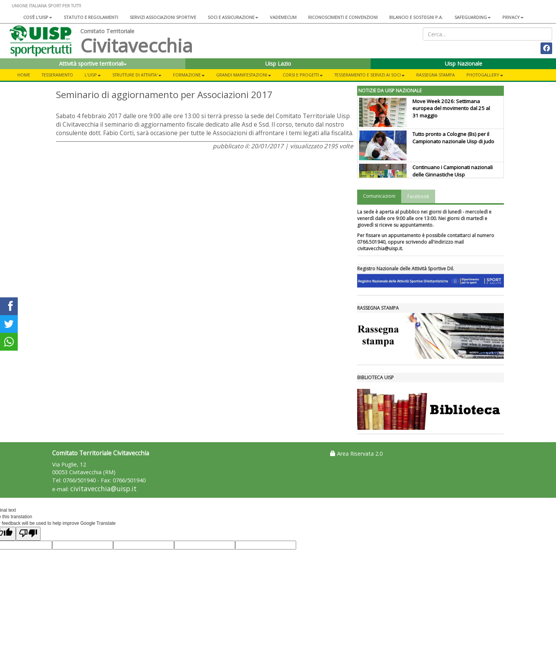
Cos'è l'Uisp (37, 17)
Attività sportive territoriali (93, 63)
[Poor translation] (28, 533)
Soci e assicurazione (233, 17)
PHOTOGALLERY (484, 75)
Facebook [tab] (418, 196)
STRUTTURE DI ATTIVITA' (136, 75)
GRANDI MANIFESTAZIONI (243, 75)
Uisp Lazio (278, 63)
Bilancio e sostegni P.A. (416, 17)
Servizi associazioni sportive (163, 17)
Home (23, 75)
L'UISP (93, 75)
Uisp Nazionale (463, 63)
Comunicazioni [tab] (379, 196)
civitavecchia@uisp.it (103, 488)
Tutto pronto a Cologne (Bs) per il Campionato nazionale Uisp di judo (453, 138)
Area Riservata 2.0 (356, 453)
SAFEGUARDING (472, 17)
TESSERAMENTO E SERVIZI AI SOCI (369, 75)
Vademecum (283, 17)
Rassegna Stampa (435, 75)
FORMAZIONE (189, 75)
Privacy (513, 17)
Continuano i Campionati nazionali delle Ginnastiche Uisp (452, 171)
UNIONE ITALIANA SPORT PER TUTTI (46, 5)
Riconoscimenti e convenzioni (343, 17)
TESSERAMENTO (57, 75)
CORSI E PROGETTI (303, 75)
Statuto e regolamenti (91, 17)
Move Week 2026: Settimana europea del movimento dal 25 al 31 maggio (451, 108)
